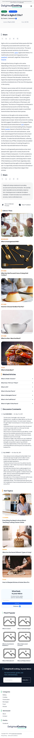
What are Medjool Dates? (24, 660)
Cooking (5, 517)
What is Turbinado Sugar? (24, 628)
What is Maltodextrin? (8, 660)
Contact (5, 716)
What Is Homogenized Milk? (10, 241)
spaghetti (4, 57)
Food (3, 367)
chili (22, 124)
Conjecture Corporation (16, 733)
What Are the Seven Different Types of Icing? (17, 552)
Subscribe (17, 603)
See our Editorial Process (7, 204)
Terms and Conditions (13, 735)
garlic (16, 52)
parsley (7, 129)
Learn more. (21, 2)
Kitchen (3, 271)
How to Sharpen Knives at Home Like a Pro (15, 582)
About (4, 713)
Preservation (6, 699)
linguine (3, 59)
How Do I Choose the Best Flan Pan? (12, 306)
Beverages (4, 239)
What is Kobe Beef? (7, 370)
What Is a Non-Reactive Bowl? (11, 338)
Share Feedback (25, 205)
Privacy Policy (4, 735)
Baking (4, 549)
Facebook (5, 723)
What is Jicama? (6, 628)
